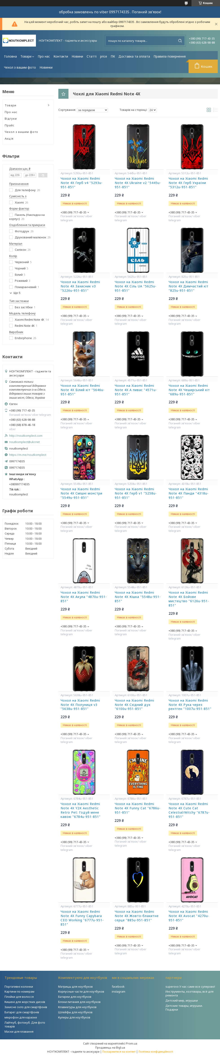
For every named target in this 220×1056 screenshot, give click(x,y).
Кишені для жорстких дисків (24, 1002)
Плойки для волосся (19, 997)
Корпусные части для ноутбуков (81, 991)
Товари (25, 56)
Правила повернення (170, 56)
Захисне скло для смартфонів (25, 1007)
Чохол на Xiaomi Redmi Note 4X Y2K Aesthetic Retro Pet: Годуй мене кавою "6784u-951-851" (81, 810)
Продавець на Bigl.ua (110, 1047)
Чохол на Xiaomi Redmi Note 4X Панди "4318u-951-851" (189, 493)
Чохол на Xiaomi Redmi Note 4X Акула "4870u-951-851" (84, 597)
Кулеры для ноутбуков (74, 1017)
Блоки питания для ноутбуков (79, 1002)
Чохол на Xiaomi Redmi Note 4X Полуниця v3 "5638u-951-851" (80, 704)
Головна (10, 56)
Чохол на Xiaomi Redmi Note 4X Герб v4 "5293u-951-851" (82, 183)
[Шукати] (180, 40)
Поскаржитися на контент (119, 1052)
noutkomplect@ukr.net (24, 442)
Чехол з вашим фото (20, 67)
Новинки (46, 67)
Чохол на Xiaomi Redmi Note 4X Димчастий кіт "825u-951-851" (189, 286)
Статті (92, 56)
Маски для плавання (18, 1031)
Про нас (44, 56)
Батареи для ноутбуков (74, 997)
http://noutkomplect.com (25, 436)
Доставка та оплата (134, 56)
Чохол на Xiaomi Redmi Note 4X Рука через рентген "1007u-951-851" (190, 704)
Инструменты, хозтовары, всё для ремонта (189, 993)
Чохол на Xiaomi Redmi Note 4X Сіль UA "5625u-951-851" (135, 286)
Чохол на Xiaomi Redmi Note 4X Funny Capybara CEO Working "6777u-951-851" (82, 918)
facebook (118, 986)
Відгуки (11, 118)
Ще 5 (16, 293)
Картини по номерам (19, 991)
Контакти (60, 56)
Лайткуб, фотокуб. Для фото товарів (24, 1024)
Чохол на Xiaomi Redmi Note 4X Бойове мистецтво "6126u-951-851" (189, 599)
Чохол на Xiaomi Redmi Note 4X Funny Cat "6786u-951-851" (138, 808)
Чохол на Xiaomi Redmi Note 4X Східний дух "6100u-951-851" (134, 704)
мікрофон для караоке (20, 1017)
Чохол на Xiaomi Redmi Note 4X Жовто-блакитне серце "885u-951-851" (137, 916)
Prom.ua (131, 1043)
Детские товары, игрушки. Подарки (184, 1007)
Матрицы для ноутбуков (75, 986)
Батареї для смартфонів (21, 1012)
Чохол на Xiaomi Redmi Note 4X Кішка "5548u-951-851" (138, 597)
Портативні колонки (18, 986)
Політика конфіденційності (156, 1052)
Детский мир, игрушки (181, 1000)
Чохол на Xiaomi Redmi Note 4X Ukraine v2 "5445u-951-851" (138, 183)
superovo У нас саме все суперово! (190, 986)
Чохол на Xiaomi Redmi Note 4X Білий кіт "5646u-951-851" (83, 390)
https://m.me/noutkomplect (27, 455)
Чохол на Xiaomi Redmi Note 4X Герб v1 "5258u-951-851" (136, 493)
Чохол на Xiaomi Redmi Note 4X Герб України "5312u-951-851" (188, 183)
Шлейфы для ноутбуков (75, 1012)
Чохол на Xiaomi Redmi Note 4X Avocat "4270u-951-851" (189, 916)
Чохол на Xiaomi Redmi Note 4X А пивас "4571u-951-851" (136, 390)
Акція (9, 138)
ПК (113, 56)
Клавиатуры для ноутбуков (77, 1007)
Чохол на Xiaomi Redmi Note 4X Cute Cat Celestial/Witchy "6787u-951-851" (189, 810)
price (103, 56)
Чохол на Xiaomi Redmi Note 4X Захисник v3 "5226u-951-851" (80, 286)
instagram (118, 991)
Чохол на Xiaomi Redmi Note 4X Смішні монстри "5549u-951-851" (81, 493)
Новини (77, 56)
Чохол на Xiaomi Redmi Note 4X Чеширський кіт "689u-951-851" (189, 390)
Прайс (10, 125)
